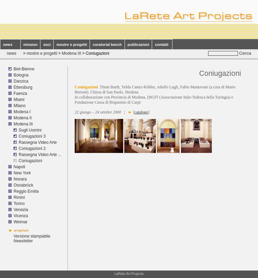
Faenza (20, 93)
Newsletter (23, 241)
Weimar (20, 222)
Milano (19, 105)
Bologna (21, 75)
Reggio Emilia (26, 191)
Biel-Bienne (24, 69)
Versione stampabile (32, 236)
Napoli (19, 166)
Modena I (22, 111)
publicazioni (138, 44)
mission (30, 44)
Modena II (23, 118)
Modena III (71, 53)
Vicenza (21, 215)
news (10, 44)
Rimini (19, 197)
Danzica (21, 81)
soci (47, 44)
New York (22, 173)
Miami (19, 99)
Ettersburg (23, 87)
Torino (19, 203)
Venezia (21, 209)
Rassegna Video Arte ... (40, 154)
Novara (20, 179)
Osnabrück (23, 185)
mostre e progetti (71, 44)
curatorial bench (107, 44)
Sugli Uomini (30, 130)
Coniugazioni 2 (32, 148)
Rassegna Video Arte (38, 142)
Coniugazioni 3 (32, 136)
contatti (162, 44)
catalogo (141, 112)
